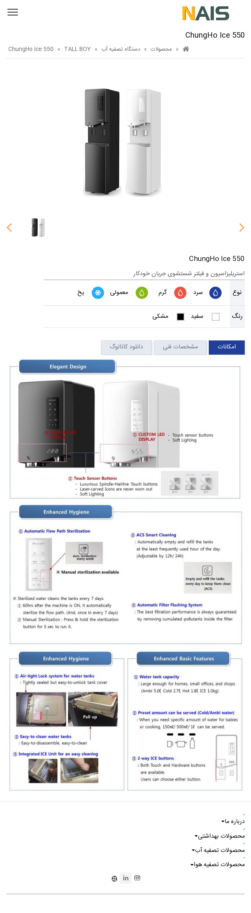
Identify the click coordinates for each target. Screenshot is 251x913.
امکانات (227, 347)
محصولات (161, 49)
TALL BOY (77, 49)
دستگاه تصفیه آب (120, 49)
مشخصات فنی (180, 347)
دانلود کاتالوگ (126, 347)
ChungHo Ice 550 (31, 49)
